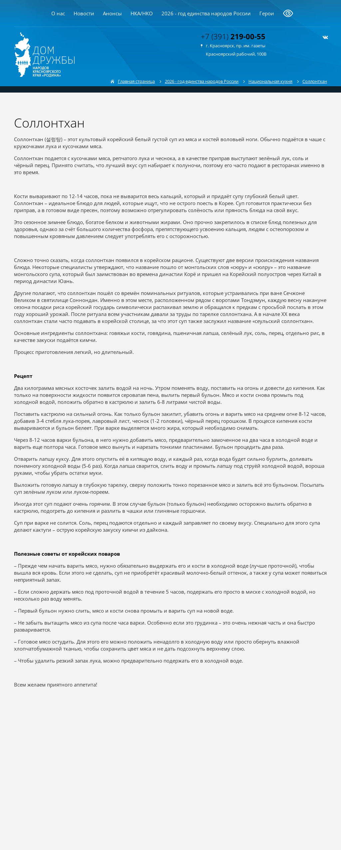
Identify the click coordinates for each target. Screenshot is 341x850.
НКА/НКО (142, 13)
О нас (58, 13)
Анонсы (112, 13)
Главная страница (136, 81)
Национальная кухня (270, 81)
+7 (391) (233, 36)
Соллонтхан (314, 81)
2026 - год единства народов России (206, 13)
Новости (84, 13)
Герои (266, 13)
